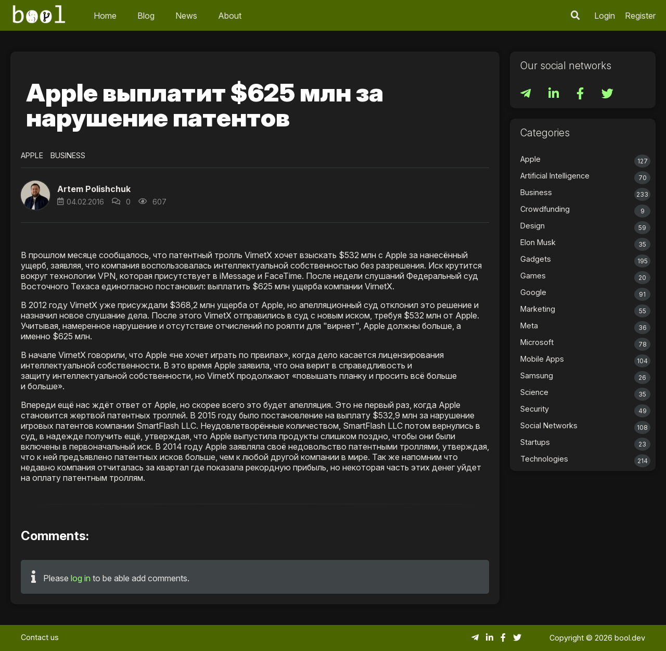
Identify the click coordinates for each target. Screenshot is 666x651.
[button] (35, 195)
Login (604, 15)
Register (640, 15)
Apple (32, 155)
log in (81, 578)
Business (67, 155)
